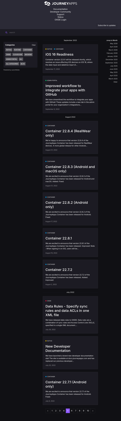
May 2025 (113, 72)
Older (115, 82)
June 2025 (113, 69)
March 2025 (113, 79)
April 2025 (113, 75)
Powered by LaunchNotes (11, 70)
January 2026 (112, 56)
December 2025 (111, 59)
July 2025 (113, 66)
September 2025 (111, 63)
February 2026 (112, 53)
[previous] (47, 411)
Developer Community (60, 12)
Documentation (60, 9)
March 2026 (113, 50)
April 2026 (113, 47)
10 (88, 411)
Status (61, 17)
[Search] (23, 32)
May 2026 (113, 43)
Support (60, 14)
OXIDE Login (60, 20)
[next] (92, 411)
